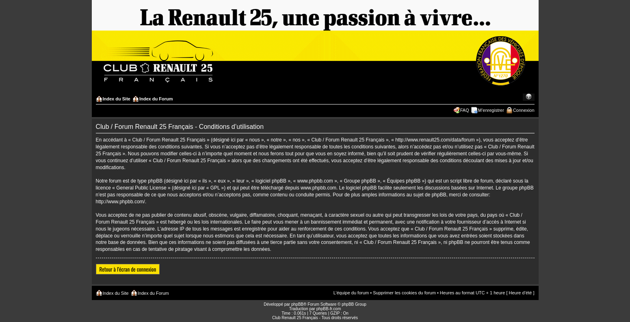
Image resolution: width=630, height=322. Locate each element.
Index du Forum (156, 98)
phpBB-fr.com (328, 309)
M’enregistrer (491, 110)
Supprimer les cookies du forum (404, 292)
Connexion (524, 110)
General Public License (141, 188)
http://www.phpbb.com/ (120, 202)
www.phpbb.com (318, 188)
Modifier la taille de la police (529, 97)
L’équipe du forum (351, 292)
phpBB (297, 304)
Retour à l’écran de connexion (128, 269)
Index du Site (116, 98)
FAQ (464, 110)
